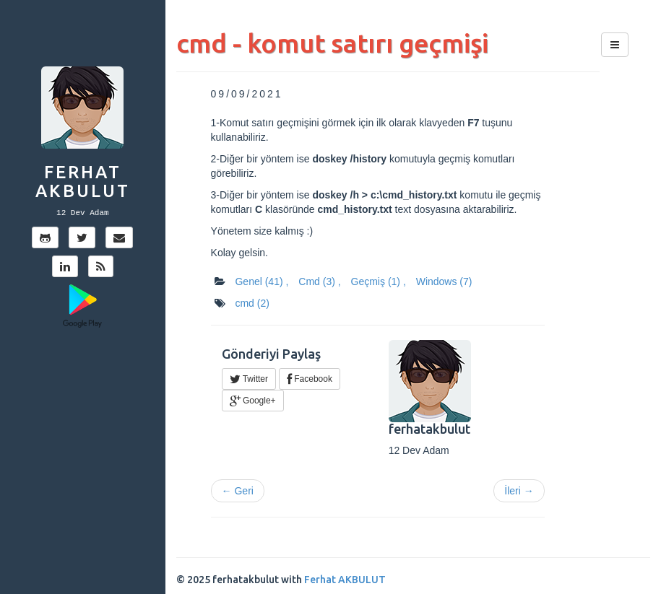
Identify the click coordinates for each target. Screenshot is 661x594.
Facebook (309, 379)
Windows (444, 281)
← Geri (238, 491)
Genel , (261, 281)
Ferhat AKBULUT (82, 181)
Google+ (253, 401)
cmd (252, 303)
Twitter (249, 379)
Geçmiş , (378, 281)
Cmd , (319, 281)
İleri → (518, 491)
